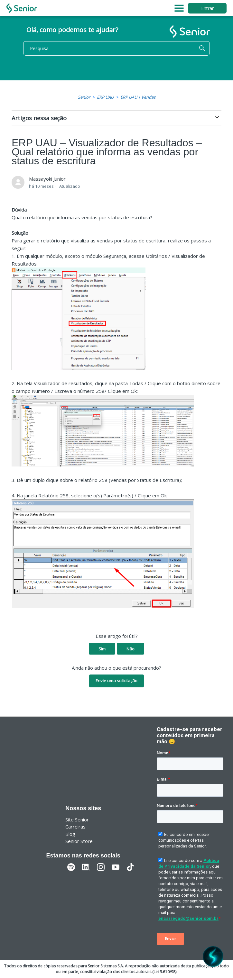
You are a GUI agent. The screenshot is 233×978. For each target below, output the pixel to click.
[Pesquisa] (116, 48)
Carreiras (75, 826)
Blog (70, 834)
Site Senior (77, 819)
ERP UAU (105, 97)
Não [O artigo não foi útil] (130, 649)
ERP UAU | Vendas (137, 97)
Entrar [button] (207, 8)
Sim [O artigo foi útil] (102, 649)
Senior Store (79, 841)
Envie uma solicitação (116, 681)
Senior (84, 97)
